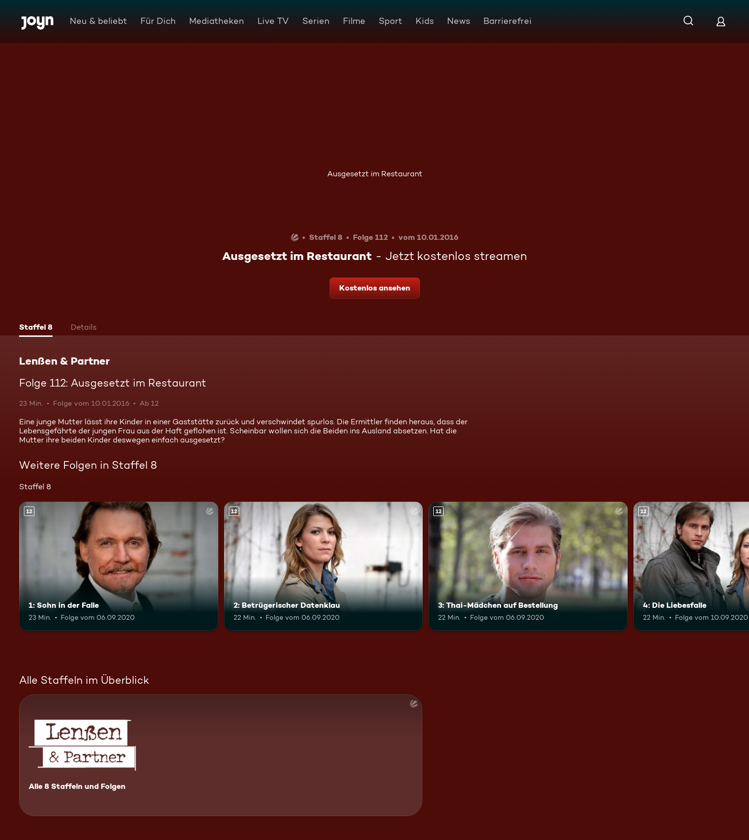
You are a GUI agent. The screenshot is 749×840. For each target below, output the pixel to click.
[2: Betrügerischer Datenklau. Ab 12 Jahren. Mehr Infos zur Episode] (323, 566)
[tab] (35, 328)
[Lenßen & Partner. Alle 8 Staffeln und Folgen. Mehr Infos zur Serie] (220, 755)
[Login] (721, 21)
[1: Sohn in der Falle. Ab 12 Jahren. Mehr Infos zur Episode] (118, 566)
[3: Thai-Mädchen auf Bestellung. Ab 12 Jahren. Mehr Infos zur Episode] (528, 566)
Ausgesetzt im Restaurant (374, 173)
